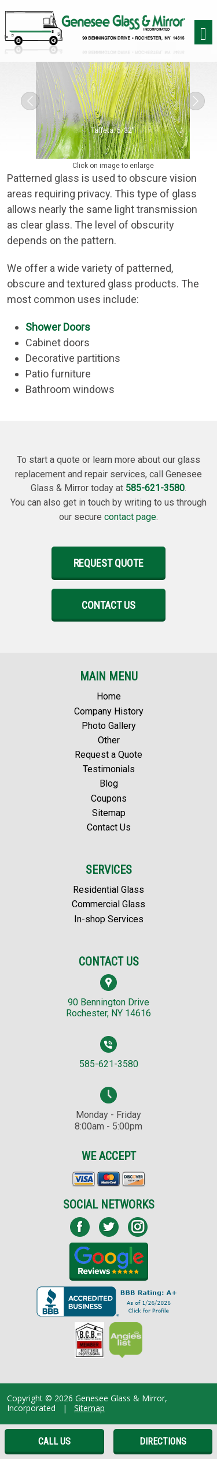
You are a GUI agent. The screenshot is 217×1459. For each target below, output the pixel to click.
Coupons (109, 798)
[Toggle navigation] (203, 32)
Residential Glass (108, 889)
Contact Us (108, 605)
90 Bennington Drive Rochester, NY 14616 (108, 1008)
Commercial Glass (108, 904)
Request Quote (108, 563)
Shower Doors (57, 327)
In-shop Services (109, 919)
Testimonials (109, 769)
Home (109, 696)
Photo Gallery (109, 725)
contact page (130, 516)
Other (109, 740)
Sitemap (109, 812)
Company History (109, 711)
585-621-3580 (155, 487)
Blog (109, 783)
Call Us (54, 1441)
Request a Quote (108, 754)
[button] (30, 101)
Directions (162, 1441)
